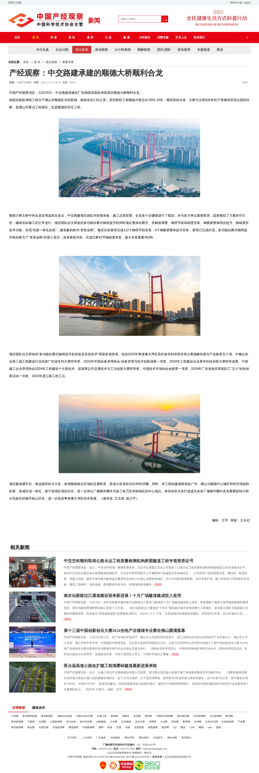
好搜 (127, 727)
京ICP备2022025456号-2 (138, 756)
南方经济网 (86, 721)
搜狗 (101, 727)
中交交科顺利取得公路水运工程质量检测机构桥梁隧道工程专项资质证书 (128, 561)
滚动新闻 (101, 49)
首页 (26, 62)
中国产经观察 (74, 756)
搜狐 (218, 727)
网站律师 (144, 737)
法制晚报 (101, 721)
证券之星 (102, 716)
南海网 (114, 716)
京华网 (197, 721)
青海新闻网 (17, 721)
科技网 (175, 721)
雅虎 (182, 727)
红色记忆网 (211, 721)
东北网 (137, 716)
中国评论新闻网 (164, 716)
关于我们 (72, 737)
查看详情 (68, 62)
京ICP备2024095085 (115, 756)
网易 (201, 727)
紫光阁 (31, 727)
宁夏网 (31, 721)
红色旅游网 (228, 721)
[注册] (18, 2)
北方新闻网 (215, 716)
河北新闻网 (199, 716)
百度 (118, 727)
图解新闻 (143, 49)
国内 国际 (164, 49)
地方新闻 (81, 49)
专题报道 (203, 49)
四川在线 (71, 721)
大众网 (163, 721)
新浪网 (165, 727)
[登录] (11, 2)
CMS (191, 727)
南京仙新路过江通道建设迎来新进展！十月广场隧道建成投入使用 (122, 595)
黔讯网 (229, 716)
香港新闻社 (47, 716)
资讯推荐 (183, 49)
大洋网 (113, 721)
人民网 (14, 716)
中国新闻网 (88, 727)
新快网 (148, 716)
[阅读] (158, 584)
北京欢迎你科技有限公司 (178, 756)
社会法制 (62, 49)
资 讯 (37, 62)
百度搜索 (139, 727)
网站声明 (129, 737)
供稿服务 (115, 737)
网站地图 (172, 737)
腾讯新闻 (73, 727)
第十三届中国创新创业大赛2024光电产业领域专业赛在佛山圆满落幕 (124, 630)
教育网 (186, 721)
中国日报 (43, 727)
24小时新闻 (123, 49)
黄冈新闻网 (17, 727)
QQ (174, 727)
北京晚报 (126, 721)
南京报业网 (183, 716)
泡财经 (125, 716)
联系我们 (186, 737)
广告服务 (101, 737)
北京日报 (140, 721)
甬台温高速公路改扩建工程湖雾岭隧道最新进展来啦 (110, 665)
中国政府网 (58, 727)
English (247, 2)
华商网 (152, 721)
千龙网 (241, 721)
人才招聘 (87, 737)
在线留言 (158, 737)
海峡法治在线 (64, 716)
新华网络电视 (29, 716)
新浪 (109, 727)
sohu (210, 727)
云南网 (42, 721)
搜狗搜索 (153, 727)
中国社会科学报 (84, 716)
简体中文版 (236, 2)
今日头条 (42, 49)
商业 (220, 49)
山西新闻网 (56, 721)
